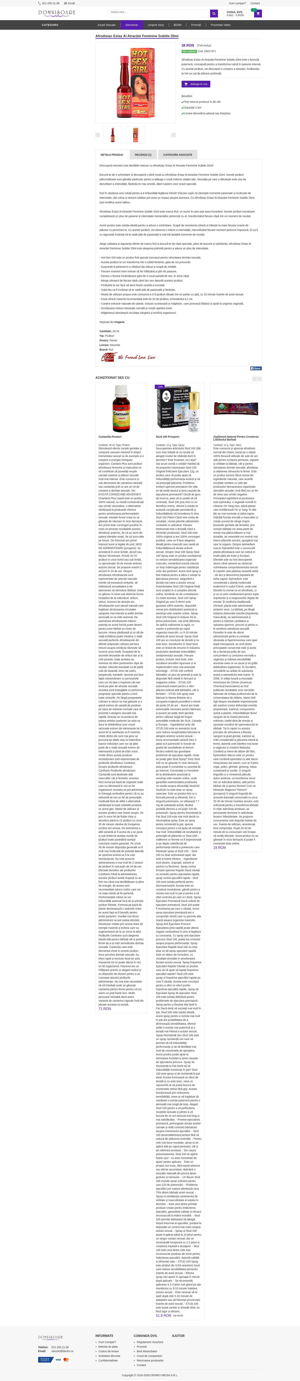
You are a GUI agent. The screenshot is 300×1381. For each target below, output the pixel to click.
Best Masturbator (147, 1351)
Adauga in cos (198, 84)
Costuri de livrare (109, 1351)
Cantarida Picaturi (110, 436)
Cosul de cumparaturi (149, 1355)
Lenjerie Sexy (53, 131)
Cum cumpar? (237, 3)
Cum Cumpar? (107, 1342)
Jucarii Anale (53, 148)
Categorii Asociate (177, 154)
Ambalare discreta (109, 1355)
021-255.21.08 (48, 3)
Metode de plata (108, 1346)
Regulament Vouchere (150, 1342)
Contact (255, 3)
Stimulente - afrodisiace (62, 33)
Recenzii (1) (143, 154)
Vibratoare (51, 113)
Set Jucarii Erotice (57, 171)
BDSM (47, 142)
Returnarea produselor (150, 1360)
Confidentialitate (108, 1360)
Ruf (111, 349)
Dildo (47, 136)
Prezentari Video (56, 188)
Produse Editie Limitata (60, 194)
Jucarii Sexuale (106, 24)
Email (69, 3)
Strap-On (50, 159)
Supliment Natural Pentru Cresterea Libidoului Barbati (236, 438)
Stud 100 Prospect (167, 436)
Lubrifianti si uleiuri (58, 119)
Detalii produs (112, 154)
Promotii (49, 182)
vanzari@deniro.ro (62, 1351)
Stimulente (131, 24)
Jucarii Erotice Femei (59, 154)
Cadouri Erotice (55, 165)
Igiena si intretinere (58, 125)
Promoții (196, 24)
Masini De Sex (53, 177)
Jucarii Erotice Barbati (61, 108)
